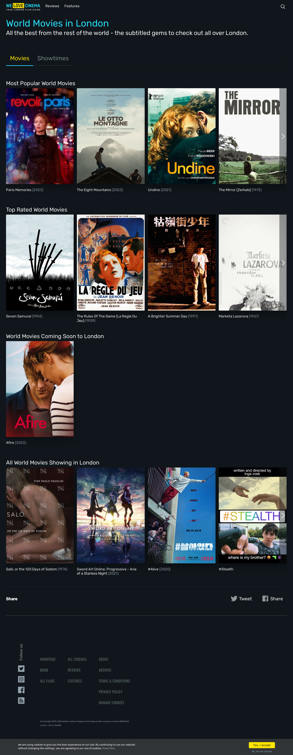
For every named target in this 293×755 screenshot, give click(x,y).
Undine (154, 189)
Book (44, 669)
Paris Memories (19, 189)
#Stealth (226, 569)
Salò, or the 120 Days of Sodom (32, 569)
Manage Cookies (111, 702)
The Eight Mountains (94, 189)
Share (271, 598)
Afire (10, 442)
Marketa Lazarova (234, 316)
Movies (19, 57)
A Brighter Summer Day (168, 316)
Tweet (240, 598)
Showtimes (53, 57)
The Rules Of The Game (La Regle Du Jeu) (107, 318)
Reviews (51, 6)
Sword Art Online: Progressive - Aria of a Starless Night (106, 571)
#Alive (153, 569)
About (103, 658)
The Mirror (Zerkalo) (235, 189)
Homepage (48, 658)
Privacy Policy (111, 691)
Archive (105, 669)
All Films (47, 680)
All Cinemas (77, 658)
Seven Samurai (19, 316)
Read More (108, 748)
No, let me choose (262, 751)
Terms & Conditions (114, 680)
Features (71, 6)
